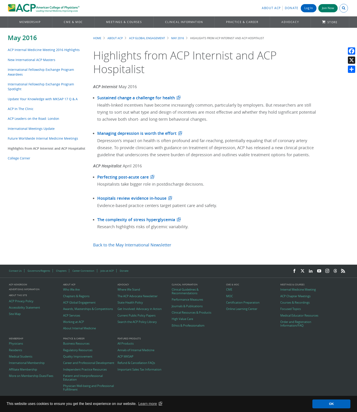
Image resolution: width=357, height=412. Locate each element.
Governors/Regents (39, 270)
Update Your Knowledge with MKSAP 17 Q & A (43, 99)
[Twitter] (303, 271)
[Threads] (335, 271)
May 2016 (22, 37)
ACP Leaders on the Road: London (33, 118)
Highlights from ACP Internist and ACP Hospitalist (46, 148)
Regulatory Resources (77, 350)
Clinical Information (184, 22)
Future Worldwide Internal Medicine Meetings (43, 138)
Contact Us (15, 270)
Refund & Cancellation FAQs (136, 363)
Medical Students (20, 356)
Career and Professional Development (88, 363)
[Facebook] (294, 271)
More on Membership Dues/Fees (31, 376)
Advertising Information (24, 289)
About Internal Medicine (79, 328)
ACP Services (71, 315)
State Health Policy (130, 303)
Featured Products (129, 338)
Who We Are (71, 290)
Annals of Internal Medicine (135, 350)
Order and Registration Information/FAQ (295, 323)
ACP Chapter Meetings (295, 296)
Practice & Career (242, 22)
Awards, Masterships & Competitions (88, 309)
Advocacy (290, 22)
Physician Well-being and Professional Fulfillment (88, 387)
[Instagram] (327, 271)
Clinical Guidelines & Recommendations (185, 291)
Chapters (61, 270)
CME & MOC (73, 22)
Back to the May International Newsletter (132, 245)
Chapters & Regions (76, 296)
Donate (291, 8)
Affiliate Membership (23, 369)
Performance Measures (187, 300)
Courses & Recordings (295, 303)
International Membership (27, 363)
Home (97, 38)
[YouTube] (319, 271)
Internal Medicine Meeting (298, 290)
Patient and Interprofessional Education (83, 377)
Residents (15, 350)
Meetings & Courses (124, 22)
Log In (308, 8)
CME (229, 290)
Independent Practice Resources (85, 369)
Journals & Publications (187, 306)
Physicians (16, 343)
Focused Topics (290, 309)
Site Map (15, 314)
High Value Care (182, 319)
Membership (30, 22)
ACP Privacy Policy (21, 301)
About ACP (271, 8)
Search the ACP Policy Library (137, 322)
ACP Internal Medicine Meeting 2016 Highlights (44, 50)
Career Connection (83, 270)
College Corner (19, 158)
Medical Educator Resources (299, 315)
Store (332, 22)
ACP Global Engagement (147, 38)
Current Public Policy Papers (136, 315)
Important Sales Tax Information (139, 369)
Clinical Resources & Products (191, 313)
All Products (125, 343)
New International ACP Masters (31, 60)
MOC (229, 296)
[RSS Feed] (343, 271)
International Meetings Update (31, 128)
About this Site (18, 295)
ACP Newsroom (18, 284)
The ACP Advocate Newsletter (137, 296)
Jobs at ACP (107, 270)
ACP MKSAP (125, 356)
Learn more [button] (147, 404)
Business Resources (76, 343)
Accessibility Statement (24, 308)
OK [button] (331, 404)
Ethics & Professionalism (188, 326)
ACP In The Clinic (20, 109)
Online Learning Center (241, 309)
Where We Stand (128, 290)
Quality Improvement (77, 356)
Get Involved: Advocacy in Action (139, 309)
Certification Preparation (243, 303)
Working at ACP (73, 322)
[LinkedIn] (311, 271)
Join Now (328, 8)
